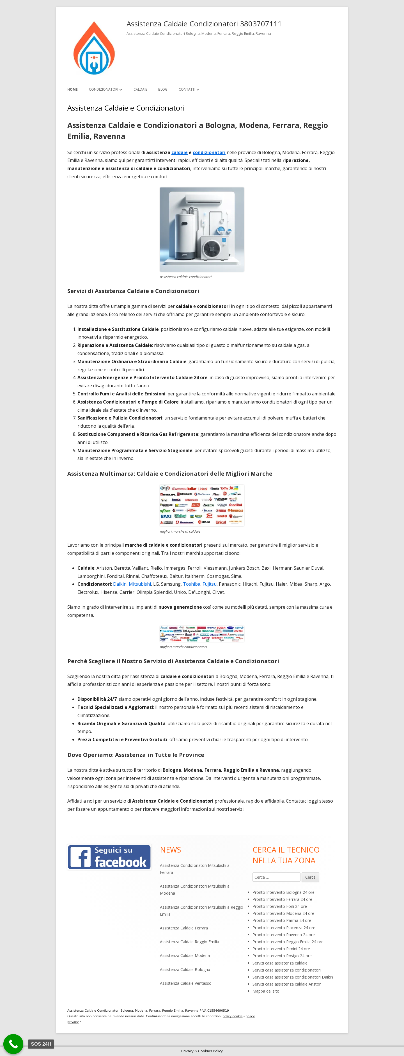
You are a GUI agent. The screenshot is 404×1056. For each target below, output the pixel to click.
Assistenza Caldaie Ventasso (186, 983)
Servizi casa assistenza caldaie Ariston (287, 984)
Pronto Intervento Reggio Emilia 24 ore (287, 941)
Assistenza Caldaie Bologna (185, 969)
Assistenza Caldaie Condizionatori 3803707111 (204, 24)
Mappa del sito (265, 991)
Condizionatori (103, 89)
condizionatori (209, 152)
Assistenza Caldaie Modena (185, 955)
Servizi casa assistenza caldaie (279, 963)
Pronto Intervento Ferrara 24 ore (282, 899)
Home (72, 89)
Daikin (120, 584)
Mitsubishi (140, 584)
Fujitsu (210, 584)
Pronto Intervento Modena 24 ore (283, 913)
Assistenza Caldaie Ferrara (184, 928)
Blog (162, 89)
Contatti (187, 89)
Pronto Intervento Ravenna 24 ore (283, 934)
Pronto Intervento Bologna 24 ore (283, 892)
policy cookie (232, 1016)
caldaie (179, 152)
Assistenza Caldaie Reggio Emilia (189, 941)
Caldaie (140, 89)
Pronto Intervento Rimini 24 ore (281, 948)
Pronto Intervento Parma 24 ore (281, 920)
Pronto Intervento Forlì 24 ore (279, 906)
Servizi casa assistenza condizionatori (286, 970)
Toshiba (191, 584)
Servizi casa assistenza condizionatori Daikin (292, 977)
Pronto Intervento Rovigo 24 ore (282, 955)
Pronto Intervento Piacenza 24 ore (283, 927)
